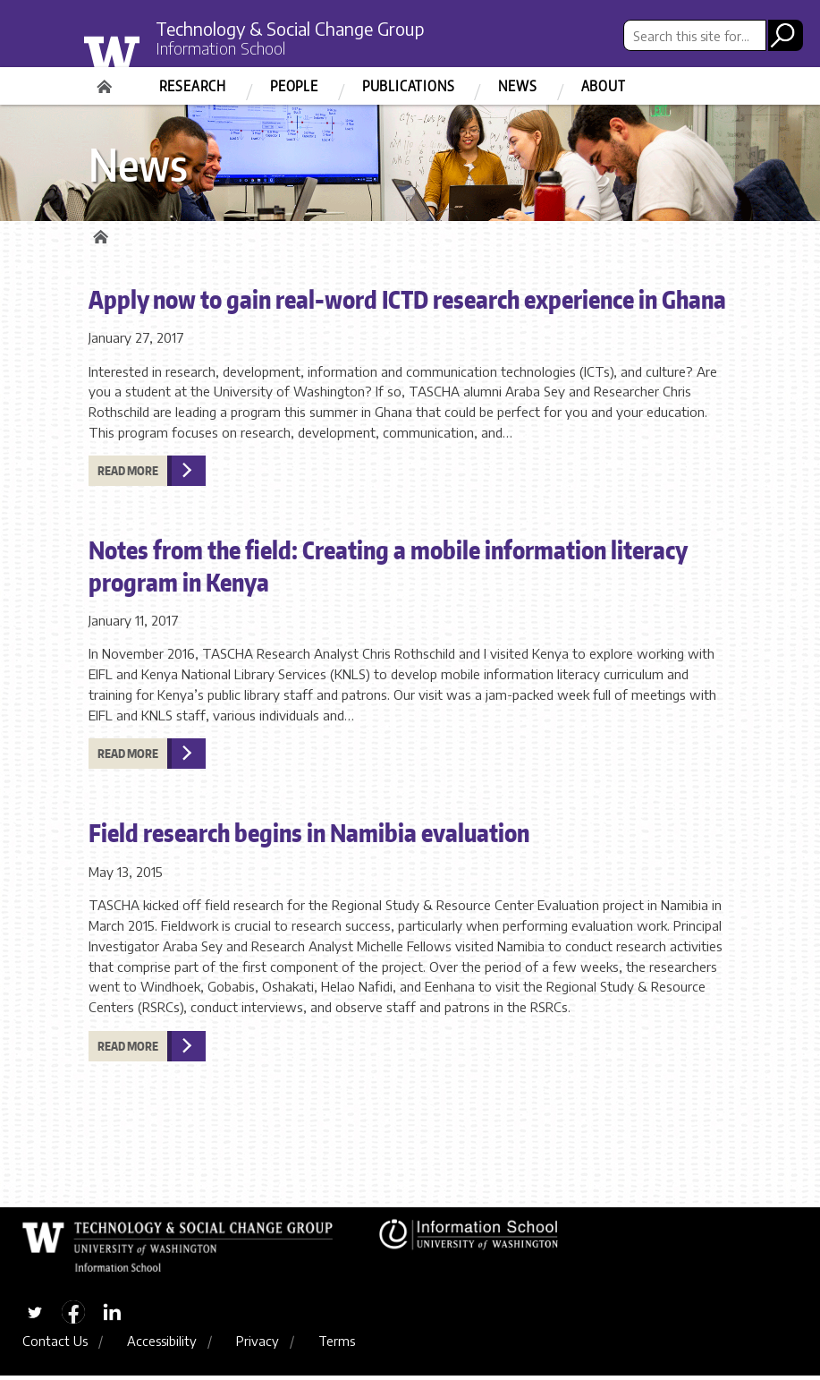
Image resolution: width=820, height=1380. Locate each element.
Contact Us (55, 1345)
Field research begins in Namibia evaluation (309, 835)
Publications (408, 86)
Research (192, 86)
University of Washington (148, 56)
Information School (227, 49)
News (517, 86)
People (294, 86)
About (603, 86)
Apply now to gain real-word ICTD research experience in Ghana (407, 301)
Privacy (257, 1345)
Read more (127, 473)
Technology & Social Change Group (301, 28)
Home (106, 80)
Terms (336, 1345)
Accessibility (162, 1345)
